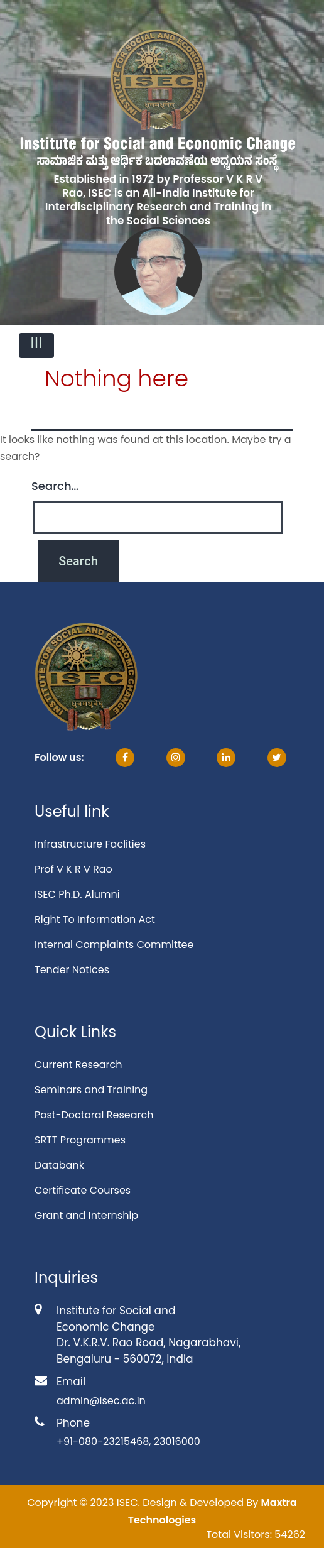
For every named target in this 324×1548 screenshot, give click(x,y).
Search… (54, 486)
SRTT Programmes (80, 1140)
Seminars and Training (91, 1089)
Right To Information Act (95, 919)
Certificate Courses (83, 1190)
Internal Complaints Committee (114, 944)
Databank (59, 1165)
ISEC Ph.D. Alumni (77, 894)
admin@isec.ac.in (101, 1400)
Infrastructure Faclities (90, 844)
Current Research (78, 1064)
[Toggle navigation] (36, 345)
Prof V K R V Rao (73, 869)
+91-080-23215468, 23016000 (128, 1441)
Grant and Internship (86, 1215)
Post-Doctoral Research (94, 1115)
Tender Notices (72, 969)
